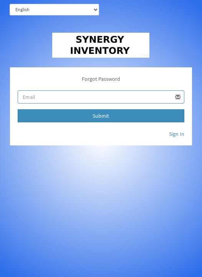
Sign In (176, 133)
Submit (101, 115)
